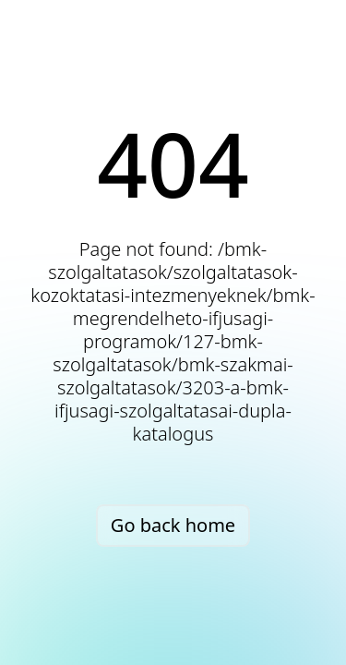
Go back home (173, 525)
